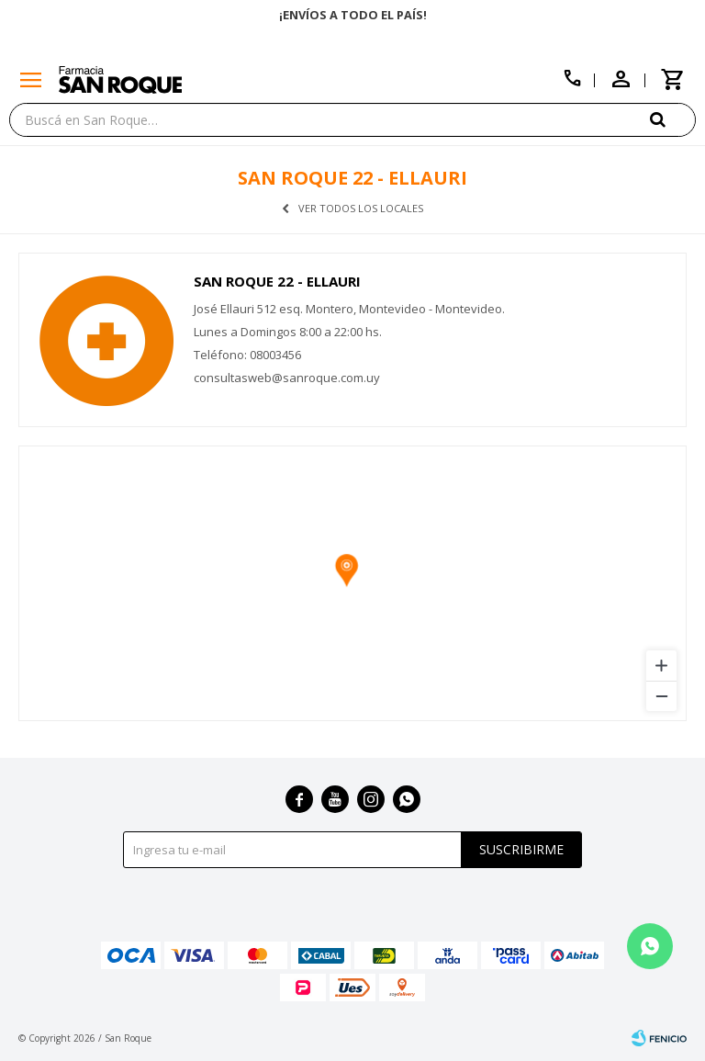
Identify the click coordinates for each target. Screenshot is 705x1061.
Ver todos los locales (360, 208)
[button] (673, 119)
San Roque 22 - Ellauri (277, 281)
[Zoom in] (661, 665)
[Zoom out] (661, 696)
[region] (352, 583)
